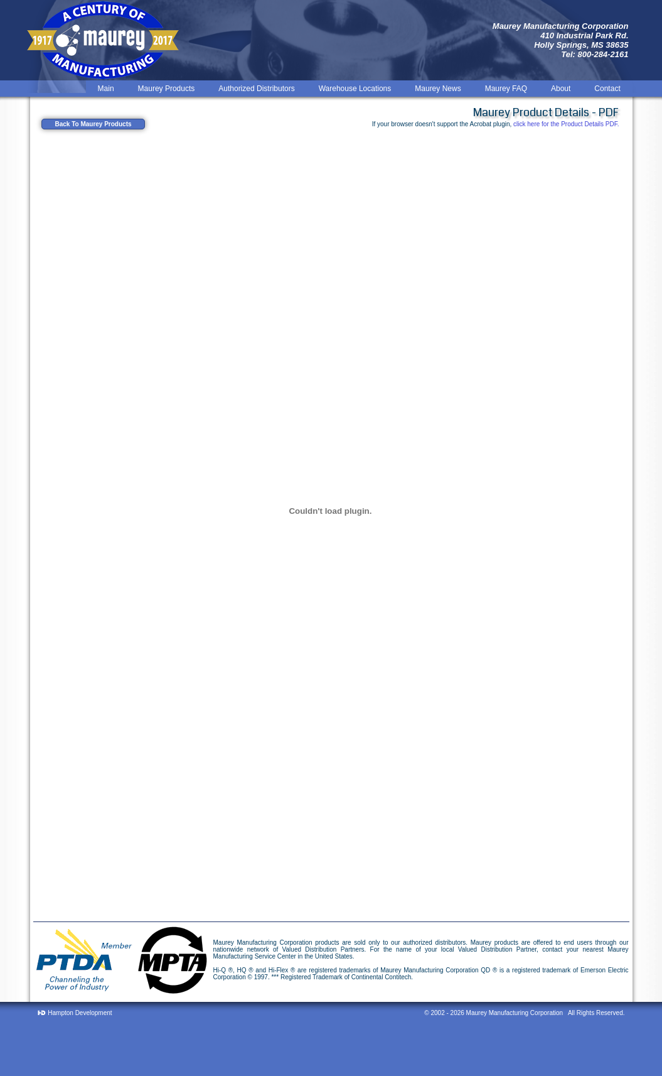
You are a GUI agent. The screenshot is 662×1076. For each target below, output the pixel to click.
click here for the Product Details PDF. (566, 124)
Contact (607, 88)
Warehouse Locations (355, 88)
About (560, 88)
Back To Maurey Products (93, 124)
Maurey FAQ (506, 88)
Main (106, 88)
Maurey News (438, 88)
